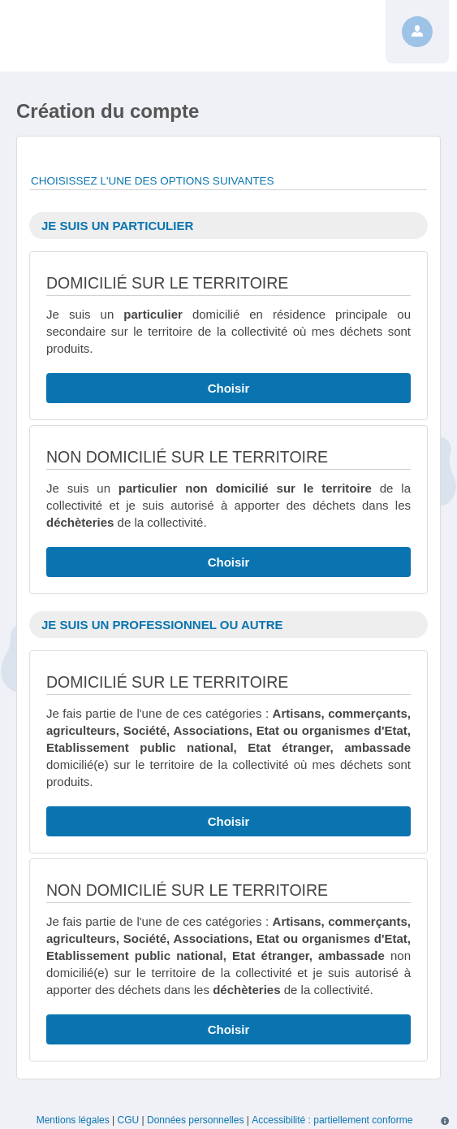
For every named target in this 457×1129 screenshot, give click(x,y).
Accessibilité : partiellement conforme (332, 1120)
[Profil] (417, 31)
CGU (129, 1120)
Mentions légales (73, 1120)
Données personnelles (195, 1120)
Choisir (229, 388)
